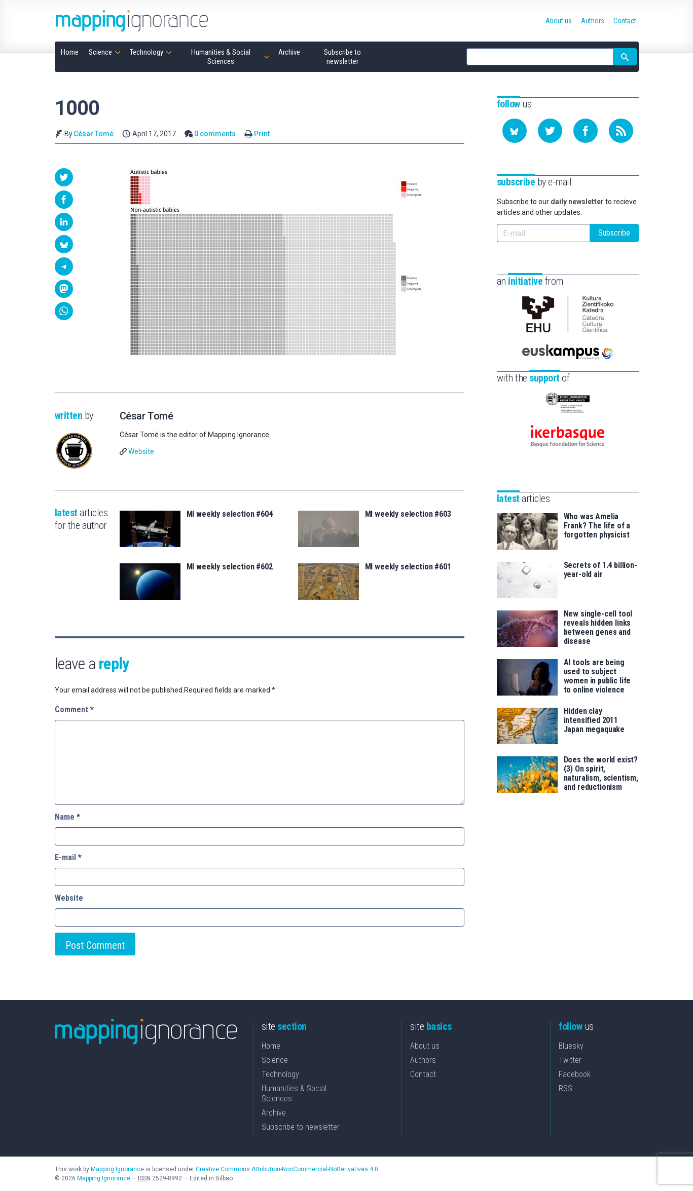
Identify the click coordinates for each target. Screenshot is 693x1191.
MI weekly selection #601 (408, 566)
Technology (280, 1074)
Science (275, 1060)
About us (425, 1046)
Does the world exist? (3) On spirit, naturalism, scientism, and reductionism (601, 773)
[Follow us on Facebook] (585, 131)
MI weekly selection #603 (408, 514)
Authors (423, 1060)
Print (262, 134)
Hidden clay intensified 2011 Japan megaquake (594, 720)
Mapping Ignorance (117, 1169)
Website (141, 451)
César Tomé (94, 134)
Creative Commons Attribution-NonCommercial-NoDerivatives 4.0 (287, 1169)
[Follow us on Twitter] (550, 131)
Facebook (575, 1074)
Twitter (570, 1060)
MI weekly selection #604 (230, 514)
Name (67, 817)
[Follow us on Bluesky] (514, 131)
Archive (274, 1113)
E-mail (68, 857)
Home (271, 1046)
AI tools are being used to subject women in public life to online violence (597, 676)
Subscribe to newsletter (301, 1127)
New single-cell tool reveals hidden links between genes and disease (598, 627)
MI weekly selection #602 (230, 566)
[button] (64, 177)
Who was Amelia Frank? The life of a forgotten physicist (597, 526)
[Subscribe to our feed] (621, 131)
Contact (423, 1074)
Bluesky (571, 1046)
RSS (565, 1088)
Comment (74, 709)
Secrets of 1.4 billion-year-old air (600, 570)
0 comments (215, 134)
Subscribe (614, 233)
